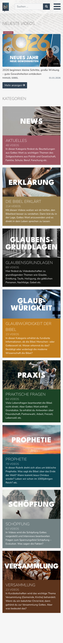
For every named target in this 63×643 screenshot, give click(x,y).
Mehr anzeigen (15, 85)
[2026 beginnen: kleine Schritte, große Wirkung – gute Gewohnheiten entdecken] (31, 55)
